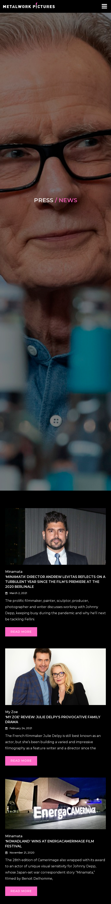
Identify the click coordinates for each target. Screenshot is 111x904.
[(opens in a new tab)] (55, 536)
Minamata (13, 572)
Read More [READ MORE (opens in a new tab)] (21, 632)
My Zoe (11, 712)
